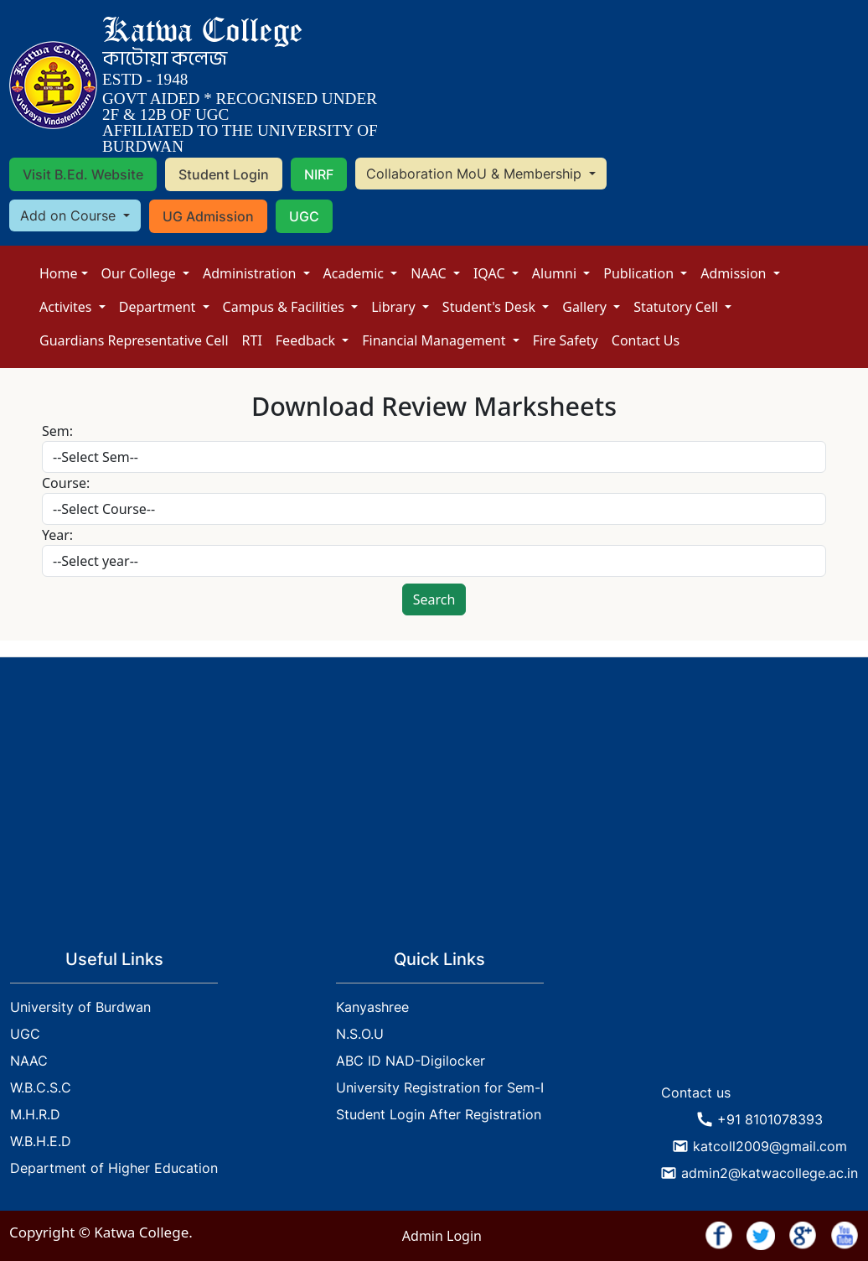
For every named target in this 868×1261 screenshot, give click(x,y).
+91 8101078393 (770, 1119)
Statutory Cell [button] (677, 307)
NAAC (430, 273)
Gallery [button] (586, 307)
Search (434, 599)
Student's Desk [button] (490, 307)
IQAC (491, 273)
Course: (66, 483)
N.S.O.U (360, 1033)
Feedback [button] (307, 340)
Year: (57, 535)
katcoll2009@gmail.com (770, 1146)
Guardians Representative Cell (134, 340)
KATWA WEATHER (759, 1013)
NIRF (318, 174)
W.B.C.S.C (40, 1087)
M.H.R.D (35, 1114)
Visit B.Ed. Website (83, 174)
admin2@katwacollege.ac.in (769, 1173)
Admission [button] (734, 273)
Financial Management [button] (435, 340)
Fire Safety (565, 340)
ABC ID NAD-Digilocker (410, 1060)
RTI (252, 340)
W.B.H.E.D (40, 1141)
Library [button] (395, 307)
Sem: (57, 431)
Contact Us (645, 340)
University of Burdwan (80, 1007)
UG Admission (208, 216)
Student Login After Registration (438, 1114)
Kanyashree (372, 1007)
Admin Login (442, 1236)
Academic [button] (355, 273)
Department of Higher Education (114, 1168)
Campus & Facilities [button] (286, 307)
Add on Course (70, 215)
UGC (304, 216)
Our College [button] (140, 273)
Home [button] (58, 273)
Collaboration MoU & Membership (476, 173)
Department (159, 307)
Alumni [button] (556, 273)
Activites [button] (67, 307)
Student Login (223, 174)
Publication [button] (640, 273)
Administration (251, 273)
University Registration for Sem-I (440, 1087)
